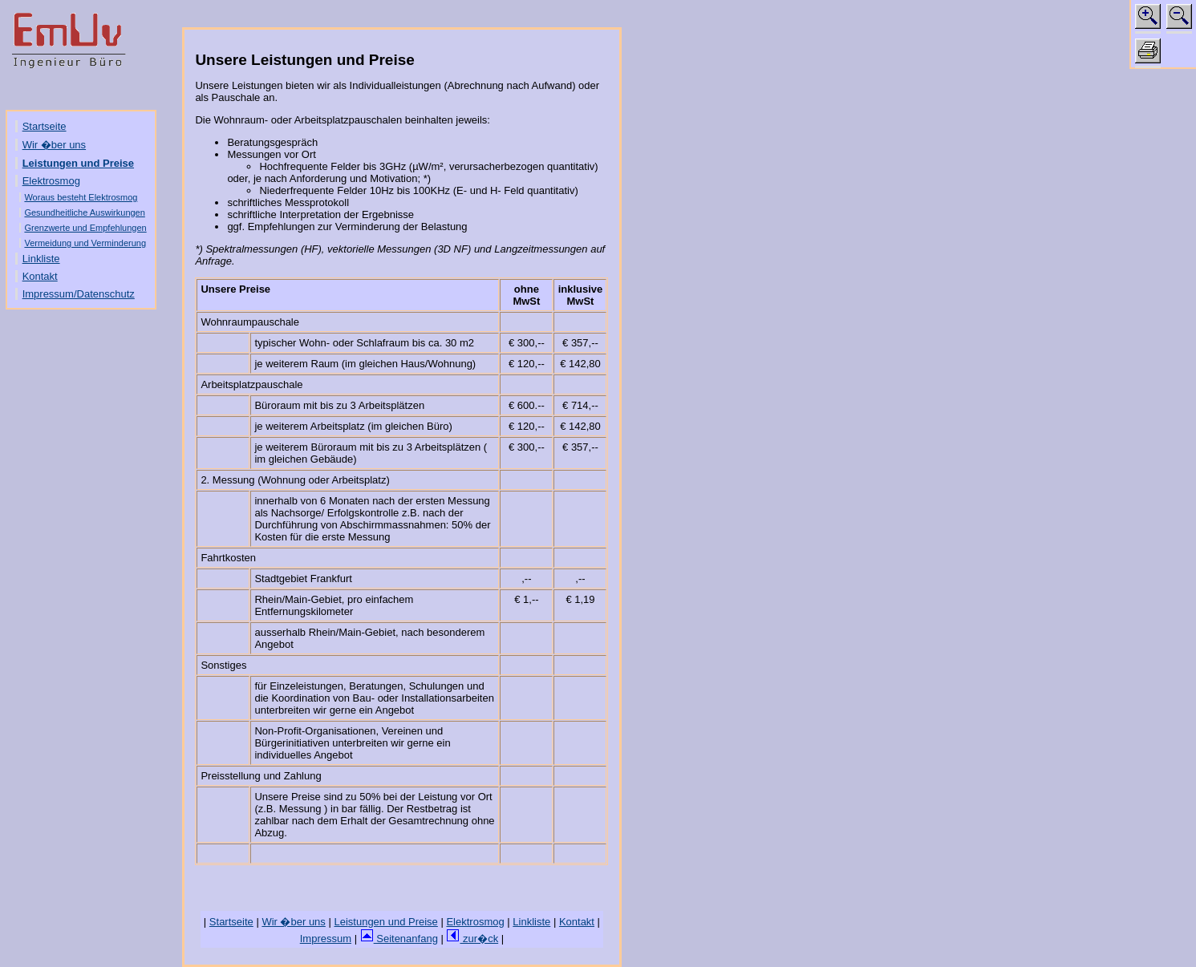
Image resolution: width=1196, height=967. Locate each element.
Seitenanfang (399, 939)
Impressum (325, 939)
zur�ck (472, 939)
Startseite (44, 126)
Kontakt (40, 276)
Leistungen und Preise (78, 163)
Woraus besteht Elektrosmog (80, 197)
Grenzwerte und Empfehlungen (85, 228)
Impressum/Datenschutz (78, 294)
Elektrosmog (51, 181)
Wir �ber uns (54, 145)
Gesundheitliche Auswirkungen (84, 212)
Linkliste (41, 259)
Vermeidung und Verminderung (85, 243)
